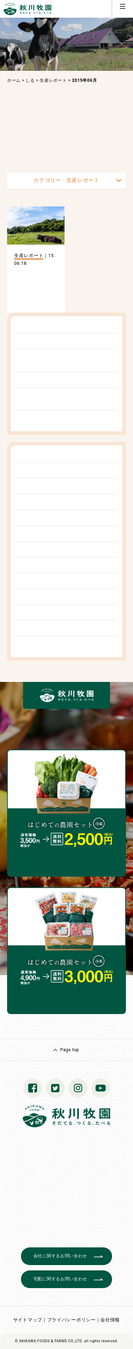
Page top (69, 1049)
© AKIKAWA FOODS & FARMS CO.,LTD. (49, 1341)
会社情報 (110, 1319)
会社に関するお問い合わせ (60, 1255)
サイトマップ (27, 1319)
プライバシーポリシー (71, 1319)
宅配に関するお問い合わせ (60, 1278)
